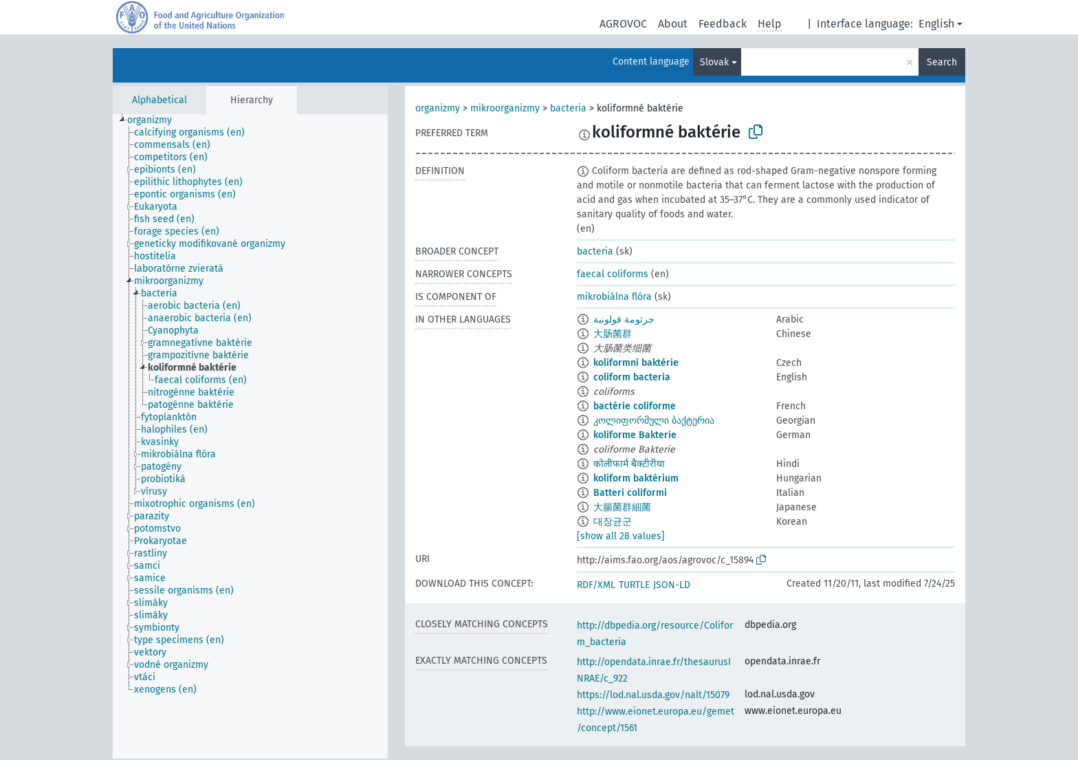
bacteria (568, 108)
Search (942, 62)
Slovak (714, 62)
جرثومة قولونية (623, 319)
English (936, 23)
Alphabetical (159, 100)
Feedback (722, 23)
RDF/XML (596, 585)
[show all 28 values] (621, 536)
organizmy (437, 108)
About (673, 23)
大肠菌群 (612, 334)
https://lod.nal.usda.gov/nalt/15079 (653, 695)
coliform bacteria (631, 377)
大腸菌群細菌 (622, 507)
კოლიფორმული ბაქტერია (653, 420)
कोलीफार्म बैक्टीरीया (629, 464)
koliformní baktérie (636, 363)
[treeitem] (155, 120)
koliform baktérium (636, 478)
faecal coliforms (612, 274)
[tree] (250, 436)
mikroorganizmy (505, 108)
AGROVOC (623, 23)
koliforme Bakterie (634, 435)
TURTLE (634, 585)
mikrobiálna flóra (614, 297)
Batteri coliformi (630, 493)
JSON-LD (671, 585)
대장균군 (612, 522)
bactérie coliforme (634, 406)
